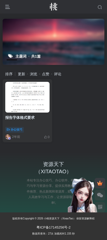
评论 (57, 74)
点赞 (45, 74)
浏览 (33, 74)
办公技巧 (14, 129)
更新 (21, 74)
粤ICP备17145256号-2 (53, 227)
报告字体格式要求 (20, 117)
